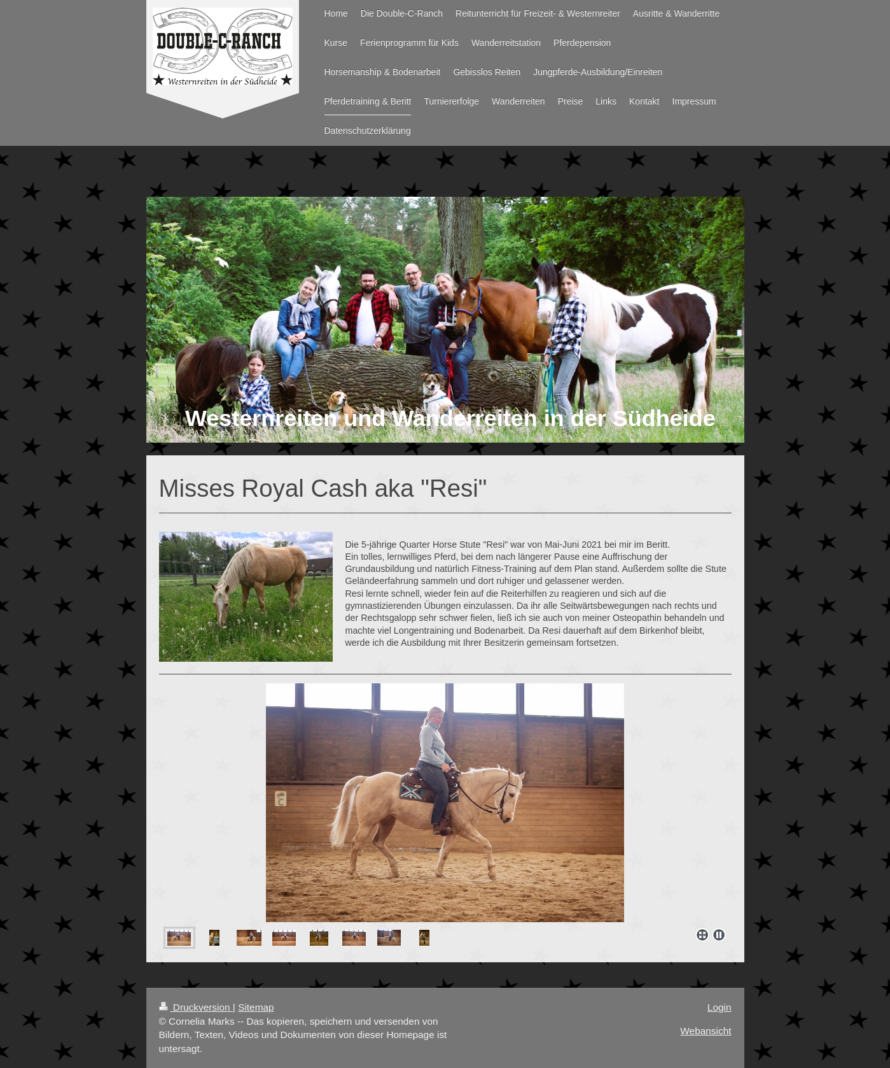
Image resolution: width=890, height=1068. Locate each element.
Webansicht (705, 1030)
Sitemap (256, 1007)
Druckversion (196, 1007)
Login (719, 1007)
